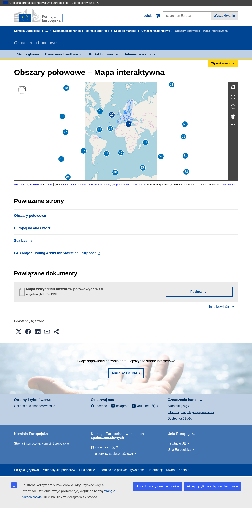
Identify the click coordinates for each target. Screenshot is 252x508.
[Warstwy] (233, 116)
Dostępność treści (180, 418)
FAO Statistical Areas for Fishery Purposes (86, 184)
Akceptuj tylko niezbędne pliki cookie (212, 486)
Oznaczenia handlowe (155, 30)
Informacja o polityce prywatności (191, 412)
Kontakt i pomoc (101, 54)
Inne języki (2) (219, 306)
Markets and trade (97, 30)
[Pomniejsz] (233, 107)
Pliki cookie (87, 470)
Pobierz (206, 291)
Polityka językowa (26, 470)
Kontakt (184, 470)
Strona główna (28, 54)
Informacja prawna (162, 470)
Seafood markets (125, 30)
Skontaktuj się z (179, 406)
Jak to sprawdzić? (85, 2)
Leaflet (48, 184)
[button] (126, 117)
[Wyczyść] (233, 87)
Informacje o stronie (140, 54)
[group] (121, 131)
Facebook (99, 447)
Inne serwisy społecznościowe (112, 453)
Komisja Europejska (27, 30)
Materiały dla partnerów (59, 470)
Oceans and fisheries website (34, 406)
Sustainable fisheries (67, 30)
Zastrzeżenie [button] (228, 184)
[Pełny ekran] (233, 126)
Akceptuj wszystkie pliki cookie (157, 486)
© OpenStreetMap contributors (128, 184)
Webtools (19, 184)
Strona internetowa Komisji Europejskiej (41, 443)
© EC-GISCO (34, 184)
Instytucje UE (177, 443)
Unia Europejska (179, 449)
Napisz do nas (126, 373)
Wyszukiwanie (224, 15)
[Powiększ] (233, 97)
